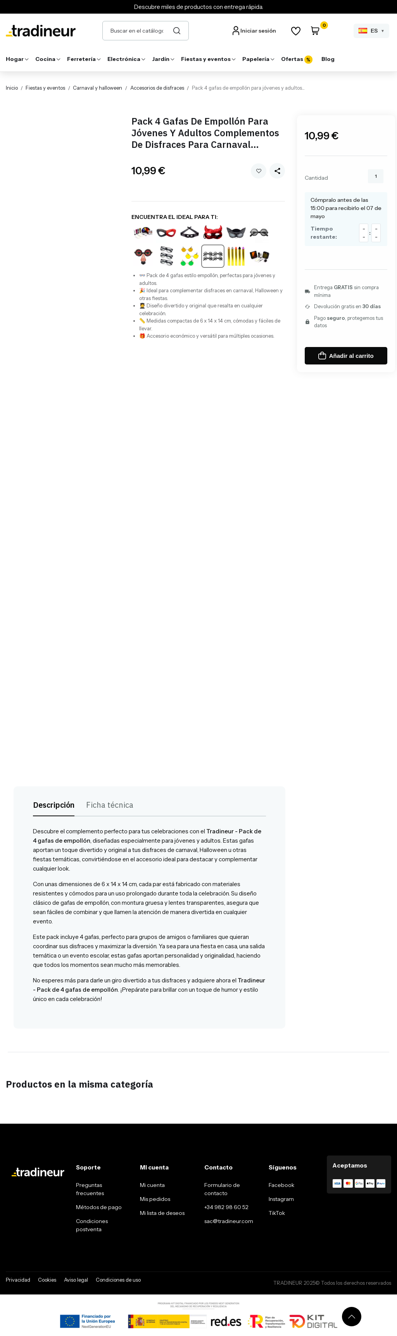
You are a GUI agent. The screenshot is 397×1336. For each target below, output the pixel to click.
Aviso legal (76, 1280)
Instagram (281, 1198)
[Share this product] (277, 171)
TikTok (277, 1212)
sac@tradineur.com (228, 1221)
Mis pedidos (155, 1198)
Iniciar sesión (258, 30)
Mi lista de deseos (162, 1212)
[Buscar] (176, 30)
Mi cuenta (152, 1185)
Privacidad (18, 1280)
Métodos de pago (99, 1207)
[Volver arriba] (351, 1316)
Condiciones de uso (118, 1280)
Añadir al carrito (346, 355)
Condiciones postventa (92, 1225)
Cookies (47, 1280)
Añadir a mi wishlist (259, 171)
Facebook (281, 1185)
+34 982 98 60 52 (226, 1207)
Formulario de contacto (222, 1189)
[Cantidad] (375, 176)
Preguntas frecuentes (90, 1189)
